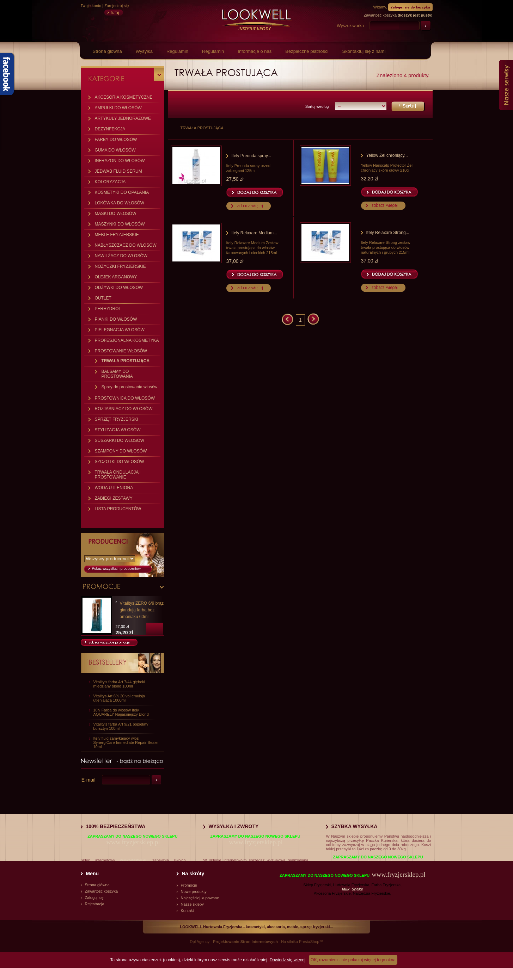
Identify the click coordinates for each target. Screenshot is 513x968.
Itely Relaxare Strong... (387, 232)
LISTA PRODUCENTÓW (118, 508)
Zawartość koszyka (101, 891)
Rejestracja (94, 904)
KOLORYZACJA (110, 181)
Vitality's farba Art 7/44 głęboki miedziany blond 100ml (119, 684)
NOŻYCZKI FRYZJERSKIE (120, 266)
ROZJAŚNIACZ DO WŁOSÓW (124, 408)
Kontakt (187, 910)
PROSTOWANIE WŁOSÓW (121, 351)
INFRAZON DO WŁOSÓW (120, 160)
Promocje (189, 885)
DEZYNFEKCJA (110, 129)
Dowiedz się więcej (287, 959)
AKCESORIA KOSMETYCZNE (124, 97)
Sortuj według (317, 106)
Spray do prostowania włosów (130, 386)
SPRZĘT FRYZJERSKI (117, 419)
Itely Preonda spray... (251, 155)
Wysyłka (144, 51)
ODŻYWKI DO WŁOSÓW (119, 287)
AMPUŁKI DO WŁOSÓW (118, 107)
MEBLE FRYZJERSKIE (117, 234)
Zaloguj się (94, 897)
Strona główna (107, 51)
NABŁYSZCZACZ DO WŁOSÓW (126, 245)
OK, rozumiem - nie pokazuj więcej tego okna (353, 959)
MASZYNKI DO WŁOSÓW (120, 224)
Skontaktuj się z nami (363, 51)
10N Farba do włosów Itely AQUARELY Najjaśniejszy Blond (121, 712)
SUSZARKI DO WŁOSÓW (120, 440)
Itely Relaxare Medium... (254, 232)
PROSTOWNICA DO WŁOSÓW (125, 398)
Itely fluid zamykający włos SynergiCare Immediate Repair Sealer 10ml (126, 742)
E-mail (88, 780)
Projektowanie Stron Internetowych (245, 941)
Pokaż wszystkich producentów (116, 569)
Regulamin (177, 51)
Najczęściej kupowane (200, 898)
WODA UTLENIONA (114, 487)
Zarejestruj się (116, 6)
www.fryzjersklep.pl (133, 842)
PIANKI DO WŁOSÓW (116, 319)
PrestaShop (309, 941)
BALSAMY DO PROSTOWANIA (117, 374)
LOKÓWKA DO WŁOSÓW (120, 203)
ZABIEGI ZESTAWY (114, 498)
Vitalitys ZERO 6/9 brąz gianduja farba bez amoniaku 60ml (142, 610)
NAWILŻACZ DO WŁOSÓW (121, 255)
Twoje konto (91, 6)
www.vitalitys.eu (134, 860)
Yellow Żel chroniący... (387, 155)
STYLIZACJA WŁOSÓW (118, 429)
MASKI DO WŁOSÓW (115, 213)
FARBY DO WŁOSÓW (116, 139)
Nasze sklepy (192, 904)
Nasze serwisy (506, 85)
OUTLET (103, 298)
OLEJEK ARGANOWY (116, 277)
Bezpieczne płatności (306, 51)
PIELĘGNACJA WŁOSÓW (120, 329)
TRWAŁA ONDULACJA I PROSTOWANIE (118, 475)
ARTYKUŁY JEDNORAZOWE (123, 118)
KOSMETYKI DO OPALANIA (122, 192)
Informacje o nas (254, 51)
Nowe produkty (194, 891)
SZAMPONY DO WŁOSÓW (121, 451)
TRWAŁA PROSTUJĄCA (126, 360)
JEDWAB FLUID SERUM (118, 171)
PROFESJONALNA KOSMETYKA (127, 340)
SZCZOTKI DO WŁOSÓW (119, 461)
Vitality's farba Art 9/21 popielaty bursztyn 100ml (120, 726)
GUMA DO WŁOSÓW (115, 150)
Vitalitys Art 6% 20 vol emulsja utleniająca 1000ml (119, 698)
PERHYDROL (108, 308)
